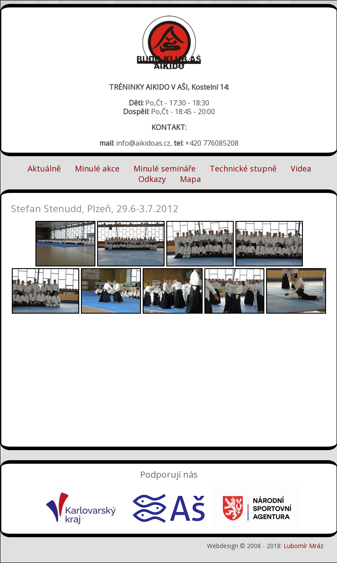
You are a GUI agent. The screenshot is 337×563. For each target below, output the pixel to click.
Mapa (190, 179)
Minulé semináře (164, 168)
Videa (301, 168)
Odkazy (152, 179)
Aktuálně (44, 168)
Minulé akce (97, 168)
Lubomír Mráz (303, 546)
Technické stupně (243, 168)
